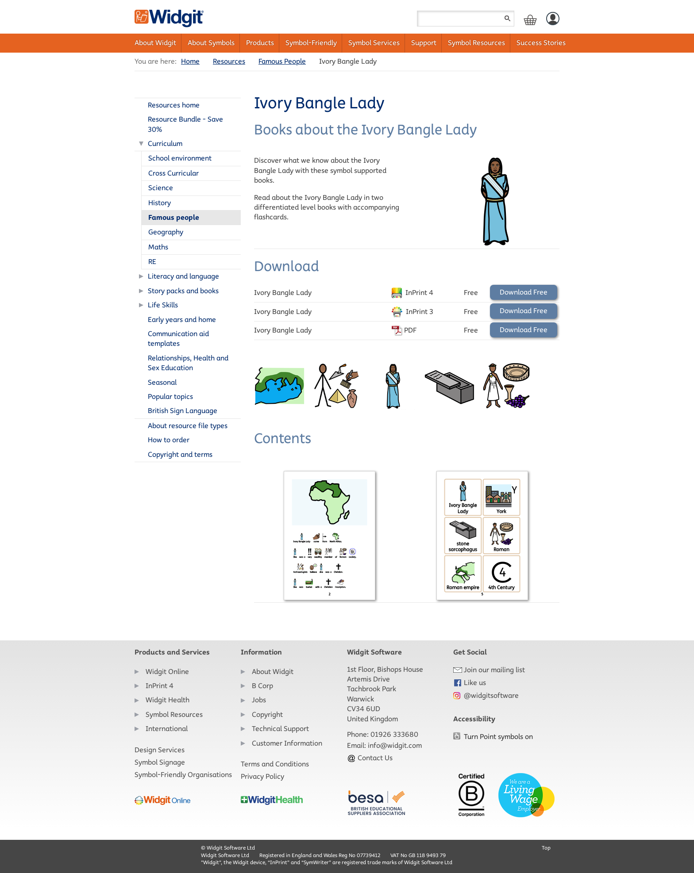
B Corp (262, 686)
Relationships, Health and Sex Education (188, 363)
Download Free (523, 292)
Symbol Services (374, 42)
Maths (158, 247)
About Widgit (155, 42)
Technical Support (280, 728)
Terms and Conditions (275, 764)
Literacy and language (183, 276)
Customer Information (287, 743)
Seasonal (162, 382)
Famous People (282, 61)
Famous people (173, 217)
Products (260, 42)
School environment (180, 158)
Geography (165, 232)
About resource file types (187, 425)
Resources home (174, 105)
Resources (229, 61)
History (159, 203)
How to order (168, 440)
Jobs (259, 700)
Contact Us (370, 758)
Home (190, 61)
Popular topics (170, 396)
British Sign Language (182, 410)
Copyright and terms (180, 454)
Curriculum (165, 143)
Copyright (267, 714)
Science (160, 188)
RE (152, 261)
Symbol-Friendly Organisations (183, 774)
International (167, 728)
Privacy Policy (262, 776)
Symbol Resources (476, 42)
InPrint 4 (160, 686)
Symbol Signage (160, 762)
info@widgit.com (395, 745)
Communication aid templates (178, 338)
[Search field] (465, 19)
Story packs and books (183, 291)
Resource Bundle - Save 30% (185, 124)
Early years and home (182, 319)
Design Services (160, 750)
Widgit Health (167, 700)
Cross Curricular (173, 173)
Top (546, 847)
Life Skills (163, 305)
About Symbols (211, 42)
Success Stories (541, 42)
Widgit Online (167, 671)
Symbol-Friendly (311, 42)
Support (423, 42)
